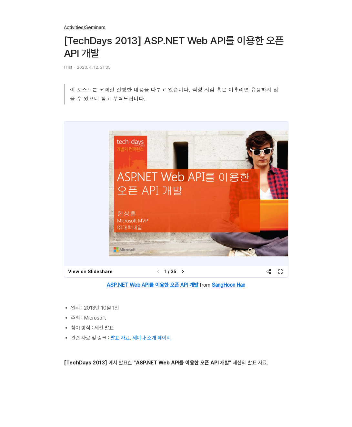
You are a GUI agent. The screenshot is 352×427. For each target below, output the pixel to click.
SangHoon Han (228, 285)
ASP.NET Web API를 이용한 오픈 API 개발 (152, 285)
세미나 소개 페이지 (151, 338)
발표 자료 (120, 338)
